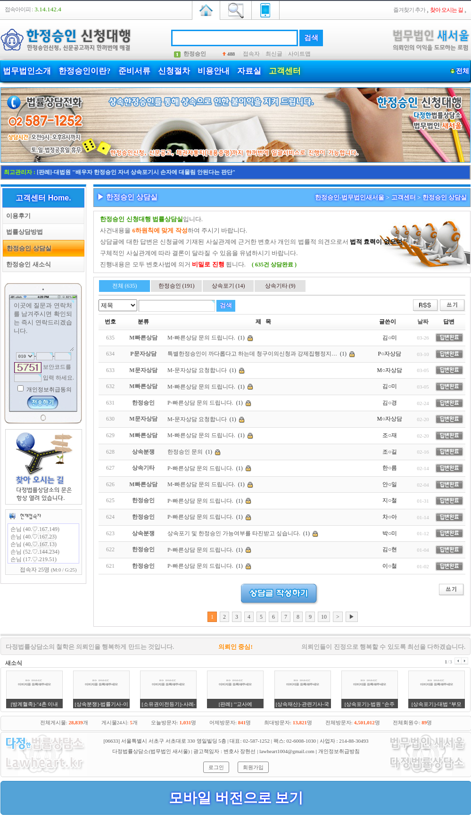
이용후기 (17, 215)
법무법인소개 (27, 70)
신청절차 (174, 70)
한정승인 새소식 (27, 264)
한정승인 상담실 (27, 248)
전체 (462, 71)
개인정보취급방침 (339, 751)
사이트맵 (299, 53)
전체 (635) (124, 285)
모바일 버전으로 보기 (236, 797)
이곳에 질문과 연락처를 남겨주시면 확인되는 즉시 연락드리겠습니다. (43, 325)
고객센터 (285, 70)
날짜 (423, 321)
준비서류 (134, 70)
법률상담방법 (23, 231)
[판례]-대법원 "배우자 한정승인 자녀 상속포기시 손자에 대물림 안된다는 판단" (136, 172)
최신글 (273, 53)
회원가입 (253, 767)
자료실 (249, 70)
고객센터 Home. (43, 198)
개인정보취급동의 (48, 389)
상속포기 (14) (228, 285)
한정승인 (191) (176, 285)
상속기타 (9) (280, 285)
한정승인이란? (84, 70)
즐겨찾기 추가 (409, 10)
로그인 (216, 767)
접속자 (251, 53)
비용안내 (214, 70)
